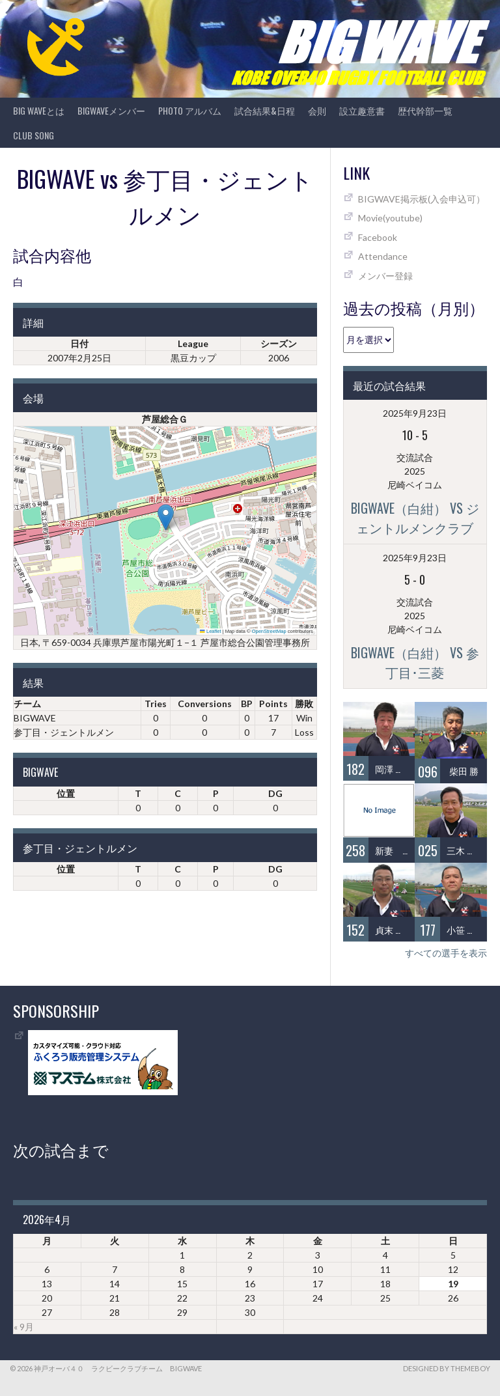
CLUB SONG (33, 135)
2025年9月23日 (415, 413)
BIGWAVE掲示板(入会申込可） (421, 198)
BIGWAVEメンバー (111, 110)
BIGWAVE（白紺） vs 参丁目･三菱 (415, 662)
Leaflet (210, 631)
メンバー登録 (385, 275)
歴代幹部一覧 (425, 110)
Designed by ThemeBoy (446, 1368)
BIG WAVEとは (38, 110)
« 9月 (24, 1326)
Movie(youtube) (390, 217)
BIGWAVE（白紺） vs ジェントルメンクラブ (415, 517)
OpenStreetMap (269, 631)
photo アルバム (189, 110)
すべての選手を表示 (446, 952)
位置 (66, 793)
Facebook (377, 237)
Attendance (383, 256)
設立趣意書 (362, 110)
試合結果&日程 (264, 110)
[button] (166, 517)
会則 (317, 110)
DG (275, 793)
